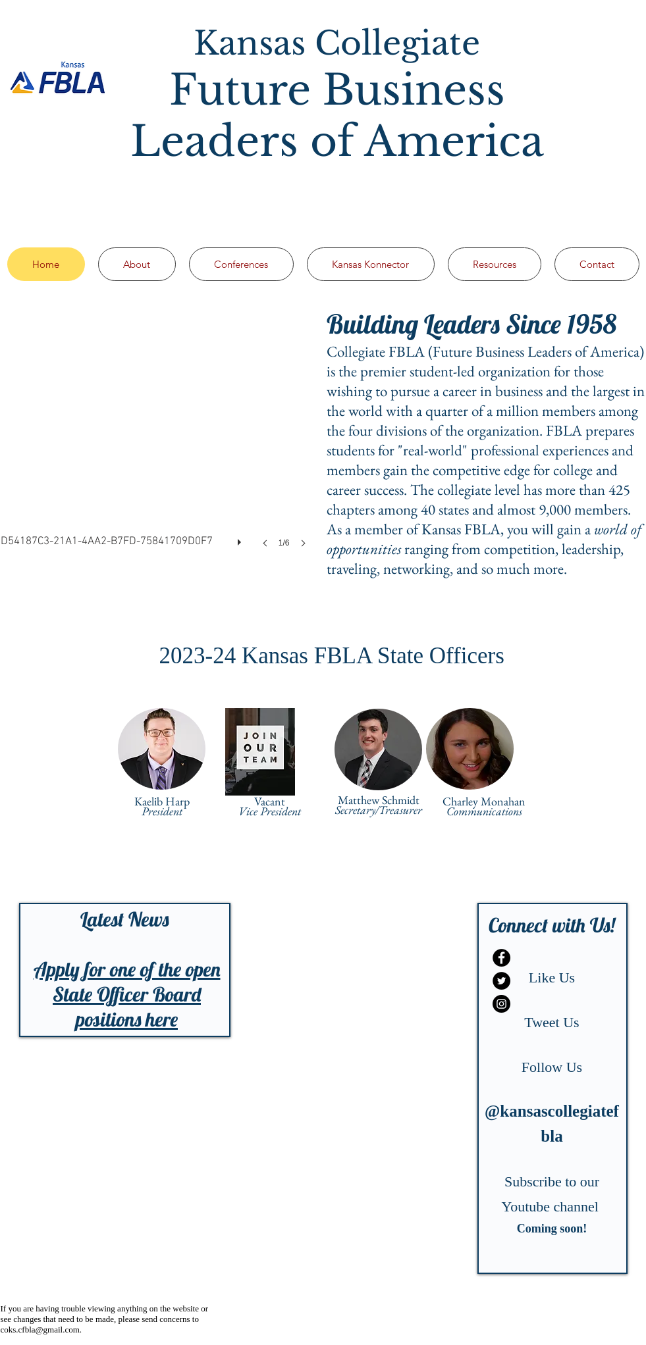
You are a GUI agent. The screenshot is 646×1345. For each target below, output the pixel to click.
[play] (241, 539)
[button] (157, 440)
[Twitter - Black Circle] (501, 981)
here (162, 1019)
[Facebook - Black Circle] (501, 958)
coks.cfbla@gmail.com (40, 1329)
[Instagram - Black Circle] (501, 1004)
